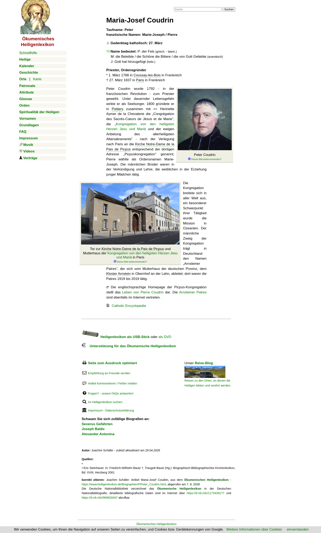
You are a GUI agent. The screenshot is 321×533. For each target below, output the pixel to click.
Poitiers (117, 109)
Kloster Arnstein (118, 274)
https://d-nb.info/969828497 (100, 497)
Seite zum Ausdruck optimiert (112, 363)
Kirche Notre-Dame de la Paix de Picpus (133, 249)
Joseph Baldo (93, 429)
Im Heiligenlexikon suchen (105, 402)
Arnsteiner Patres (193, 292)
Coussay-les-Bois (146, 75)
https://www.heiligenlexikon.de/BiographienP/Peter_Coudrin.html (124, 484)
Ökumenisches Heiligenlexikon (156, 524)
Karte (37, 79)
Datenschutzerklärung (119, 410)
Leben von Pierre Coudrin (143, 292)
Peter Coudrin (205, 157)
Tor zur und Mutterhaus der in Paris (130, 255)
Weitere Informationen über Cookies (254, 529)
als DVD (164, 337)
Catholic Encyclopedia (129, 306)
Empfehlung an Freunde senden (109, 373)
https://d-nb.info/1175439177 (205, 493)
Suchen (229, 9)
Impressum (95, 410)
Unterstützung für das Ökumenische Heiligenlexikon (129, 346)
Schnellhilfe (28, 53)
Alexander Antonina (98, 434)
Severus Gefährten (97, 424)
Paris (140, 80)
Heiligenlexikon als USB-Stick (116, 337)
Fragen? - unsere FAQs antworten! (110, 393)
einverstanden (298, 529)
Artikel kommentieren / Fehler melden (112, 383)
